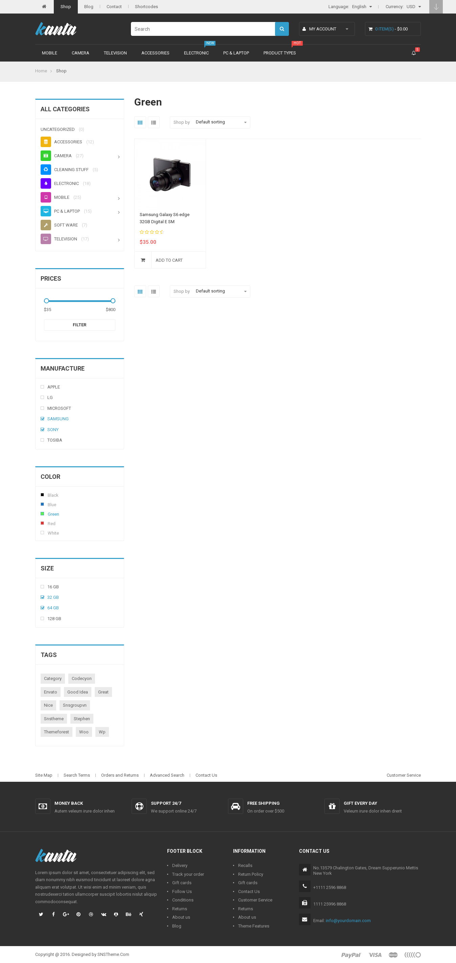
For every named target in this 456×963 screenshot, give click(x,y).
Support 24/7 (166, 803)
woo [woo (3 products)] (84, 731)
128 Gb (54, 618)
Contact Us (206, 775)
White (42, 532)
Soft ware (59, 225)
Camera (80, 52)
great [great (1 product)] (103, 692)
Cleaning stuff (65, 169)
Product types (280, 52)
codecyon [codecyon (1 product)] (82, 678)
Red (42, 523)
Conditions (182, 899)
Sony (53, 429)
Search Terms (77, 775)
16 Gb (53, 586)
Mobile (49, 52)
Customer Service (404, 775)
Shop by (182, 122)
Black (42, 494)
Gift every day (360, 803)
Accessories (155, 52)
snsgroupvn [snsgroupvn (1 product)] (75, 705)
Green (42, 513)
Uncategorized (58, 129)
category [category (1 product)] (53, 678)
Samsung (58, 418)
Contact (114, 6)
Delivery (179, 865)
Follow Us (182, 891)
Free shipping (263, 803)
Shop (66, 6)
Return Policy (250, 874)
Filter (79, 324)
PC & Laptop (236, 52)
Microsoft (59, 408)
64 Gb (53, 607)
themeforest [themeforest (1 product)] (56, 731)
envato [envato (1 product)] (50, 692)
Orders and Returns (120, 775)
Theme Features (253, 926)
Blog (88, 6)
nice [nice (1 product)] (48, 705)
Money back (68, 803)
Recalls (245, 865)
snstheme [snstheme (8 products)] (54, 718)
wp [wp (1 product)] (102, 731)
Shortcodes (146, 6)
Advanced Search (167, 775)
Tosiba (54, 440)
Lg (50, 397)
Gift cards (181, 882)
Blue (42, 504)
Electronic (196, 52)
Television (115, 52)
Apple (53, 387)
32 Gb (53, 597)
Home (41, 70)
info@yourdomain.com (348, 920)
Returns (179, 908)
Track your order (188, 874)
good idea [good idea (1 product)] (77, 692)
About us (181, 917)
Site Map (43, 775)
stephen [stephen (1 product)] (82, 718)
